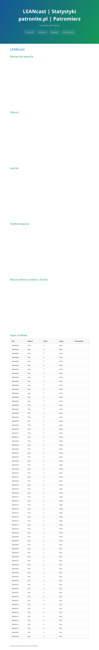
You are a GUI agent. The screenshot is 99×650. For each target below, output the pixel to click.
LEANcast (17, 49)
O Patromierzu (68, 32)
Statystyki (54, 32)
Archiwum (42, 32)
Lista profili (30, 32)
